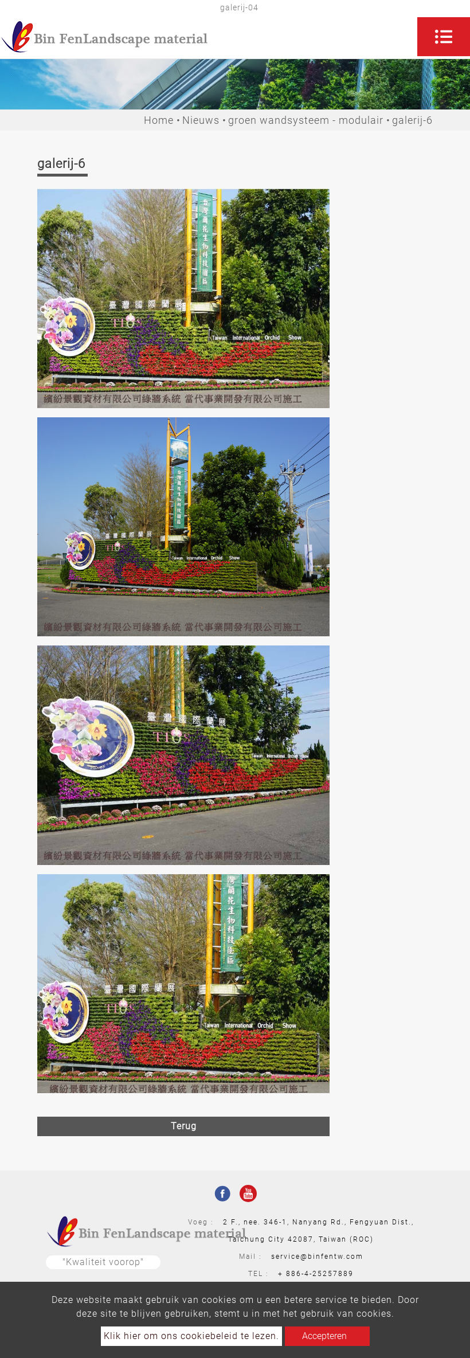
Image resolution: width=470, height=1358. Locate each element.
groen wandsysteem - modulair (305, 120)
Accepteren (324, 1335)
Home (159, 120)
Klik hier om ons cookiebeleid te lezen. (191, 1335)
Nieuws (201, 120)
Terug (184, 1126)
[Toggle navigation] (443, 36)
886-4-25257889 (320, 1274)
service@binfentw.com (317, 1257)
